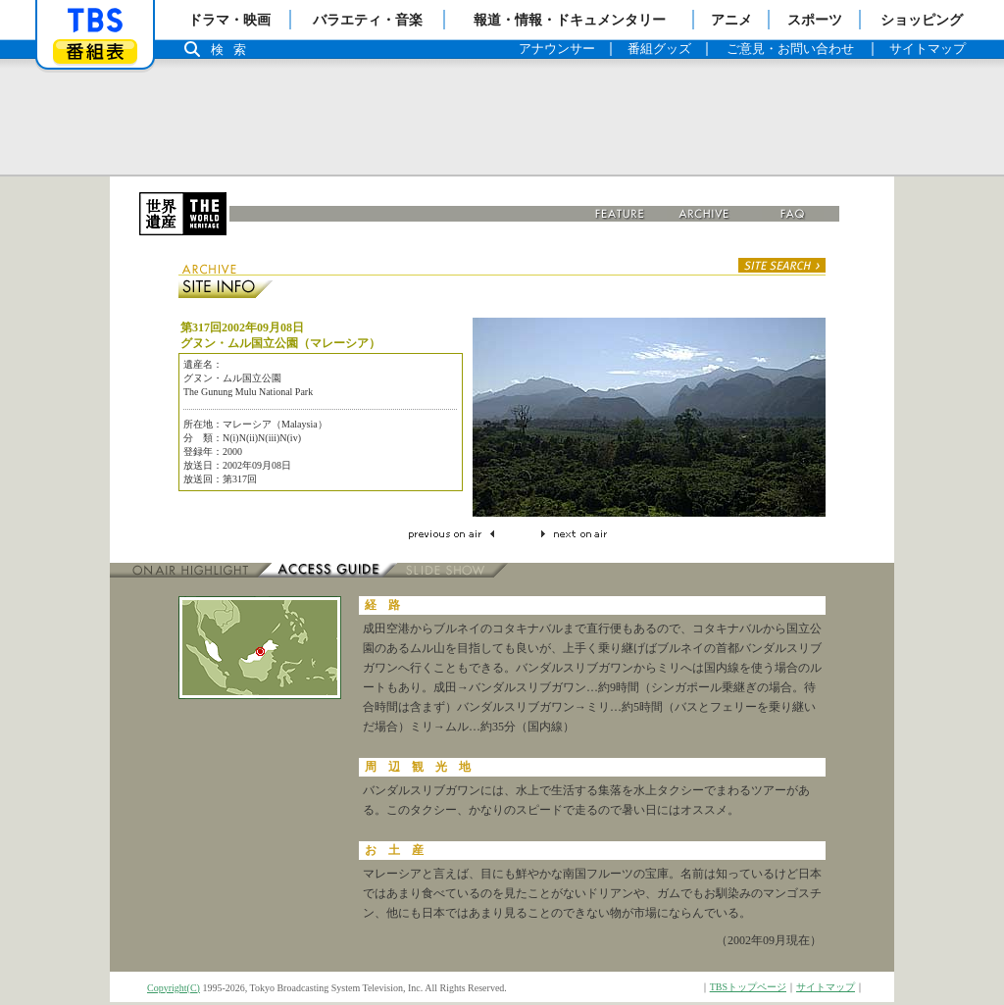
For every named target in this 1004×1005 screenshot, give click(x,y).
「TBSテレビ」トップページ (95, 20)
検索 (233, 49)
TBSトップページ (748, 986)
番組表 (95, 51)
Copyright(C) (173, 987)
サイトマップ (825, 986)
